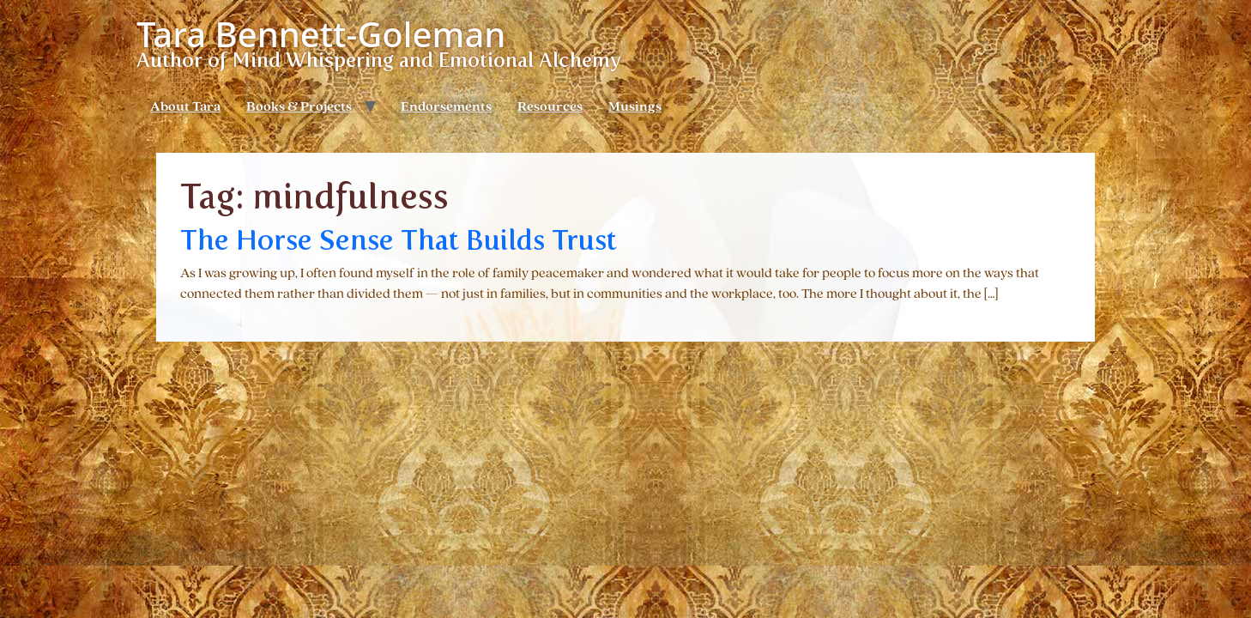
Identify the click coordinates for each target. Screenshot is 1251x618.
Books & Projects (299, 107)
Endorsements (446, 107)
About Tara (185, 107)
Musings (635, 107)
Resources (550, 107)
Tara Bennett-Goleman (320, 34)
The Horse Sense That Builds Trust (398, 240)
